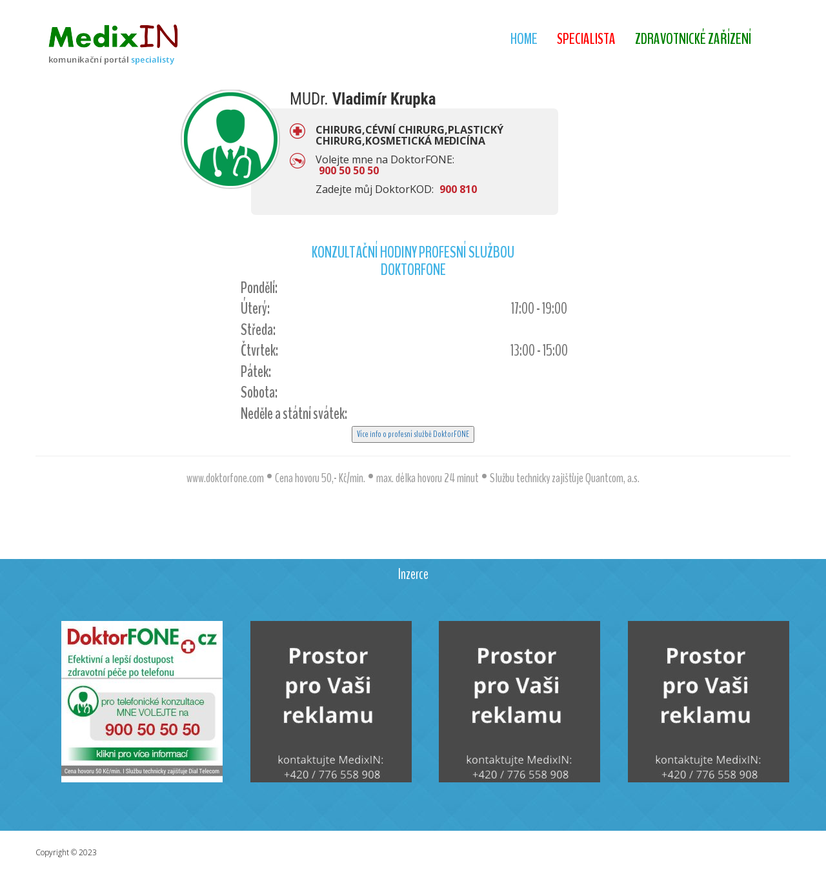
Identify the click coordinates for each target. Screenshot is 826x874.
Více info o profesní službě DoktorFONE (413, 434)
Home (524, 38)
